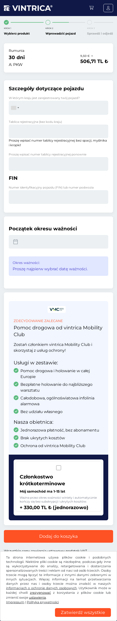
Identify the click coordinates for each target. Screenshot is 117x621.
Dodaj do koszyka (58, 536)
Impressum (15, 602)
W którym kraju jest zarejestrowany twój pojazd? (44, 98)
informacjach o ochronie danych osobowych (41, 588)
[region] (58, 617)
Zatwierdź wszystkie (83, 612)
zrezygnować (40, 592)
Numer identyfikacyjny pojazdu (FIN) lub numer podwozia (51, 187)
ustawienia (37, 597)
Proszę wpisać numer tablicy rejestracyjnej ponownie (47, 154)
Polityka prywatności (43, 602)
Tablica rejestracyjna (35, 122)
